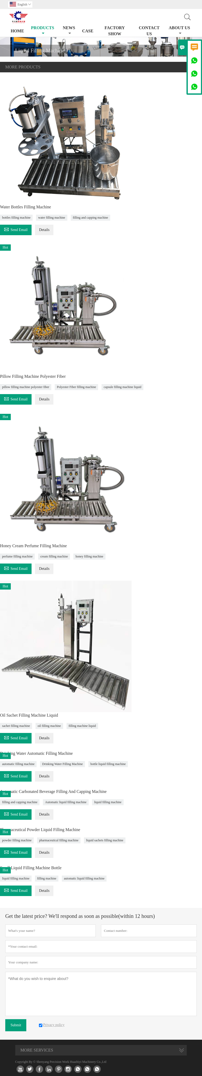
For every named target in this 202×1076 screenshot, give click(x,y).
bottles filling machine (16, 217)
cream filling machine (54, 556)
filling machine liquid (82, 726)
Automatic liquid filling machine (66, 802)
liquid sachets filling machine (104, 840)
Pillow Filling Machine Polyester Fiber (33, 376)
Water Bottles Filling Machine (25, 207)
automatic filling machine (18, 764)
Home (17, 31)
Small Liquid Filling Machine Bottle (31, 868)
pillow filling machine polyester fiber (25, 387)
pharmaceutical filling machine (58, 840)
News (69, 30)
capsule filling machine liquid (122, 387)
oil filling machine (49, 726)
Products (42, 30)
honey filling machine (89, 556)
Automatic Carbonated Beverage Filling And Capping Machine (53, 791)
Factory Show (115, 31)
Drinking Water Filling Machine (62, 764)
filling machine (46, 878)
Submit (16, 1025)
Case (87, 31)
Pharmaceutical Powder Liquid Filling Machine (40, 829)
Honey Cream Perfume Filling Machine (33, 546)
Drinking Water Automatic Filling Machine (36, 753)
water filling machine (51, 217)
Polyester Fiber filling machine (76, 387)
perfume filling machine (17, 556)
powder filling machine (17, 840)
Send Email (16, 229)
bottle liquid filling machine (108, 764)
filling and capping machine (90, 217)
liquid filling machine (108, 802)
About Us (179, 30)
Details (44, 230)
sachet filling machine (16, 726)
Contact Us (149, 31)
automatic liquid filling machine (84, 878)
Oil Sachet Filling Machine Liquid (29, 715)
